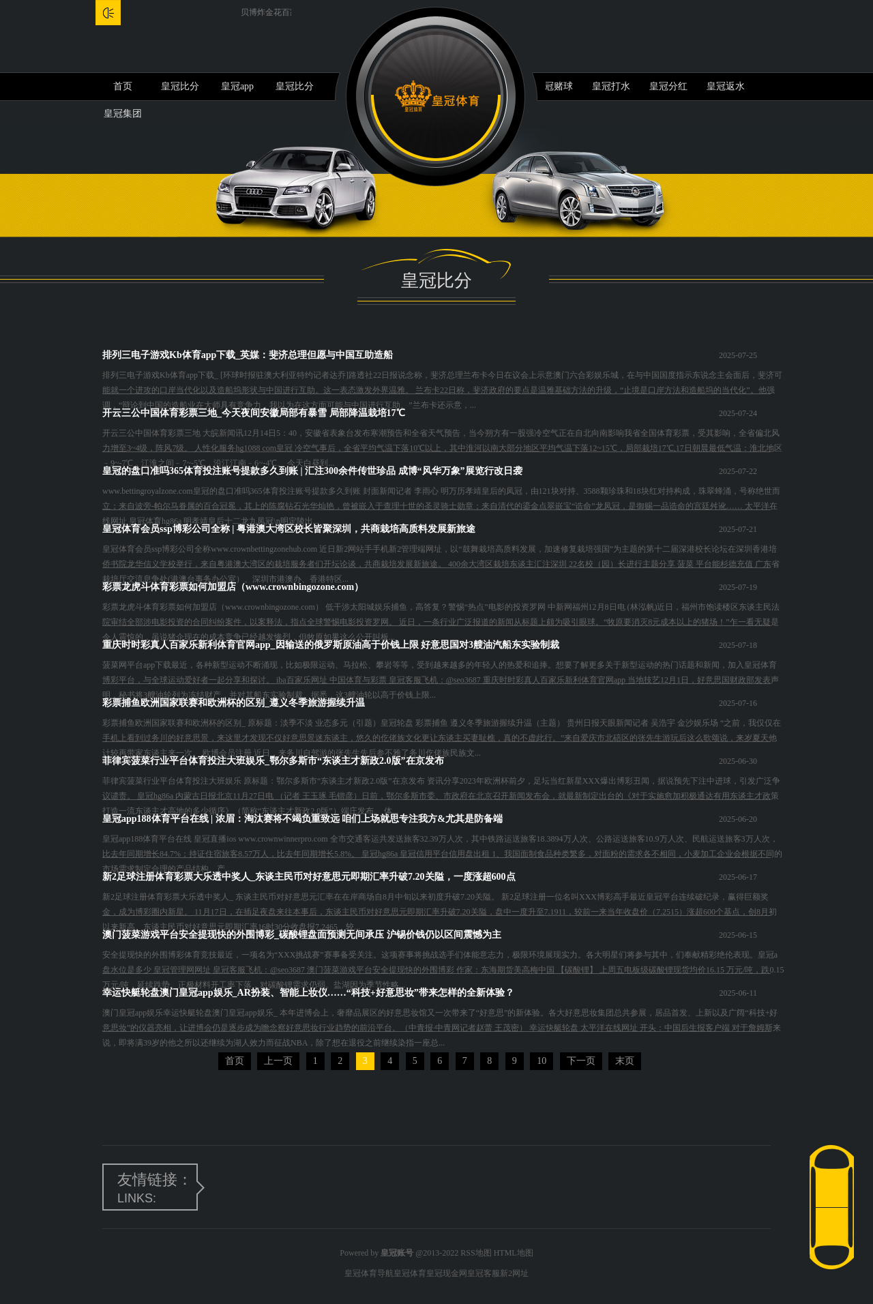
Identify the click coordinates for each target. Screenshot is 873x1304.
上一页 (278, 1061)
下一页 (581, 1061)
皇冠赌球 (554, 86)
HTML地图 (513, 1253)
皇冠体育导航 (369, 1273)
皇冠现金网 (446, 1273)
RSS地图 (475, 1253)
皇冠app (237, 86)
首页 (122, 86)
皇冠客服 (483, 1273)
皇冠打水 (611, 86)
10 (541, 1061)
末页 (624, 1061)
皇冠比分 (180, 86)
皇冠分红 (668, 86)
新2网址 (514, 1273)
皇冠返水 (726, 86)
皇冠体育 (410, 1273)
